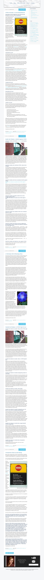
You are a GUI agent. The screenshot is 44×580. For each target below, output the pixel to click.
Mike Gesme (20, 577)
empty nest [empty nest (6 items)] (33, 27)
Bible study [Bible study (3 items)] (35, 22)
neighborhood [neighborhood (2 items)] (31, 33)
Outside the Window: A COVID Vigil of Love (14, 332)
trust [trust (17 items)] (37, 40)
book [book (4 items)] (37, 22)
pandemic (10, 134)
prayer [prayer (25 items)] (31, 36)
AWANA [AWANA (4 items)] (31, 22)
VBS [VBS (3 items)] (30, 41)
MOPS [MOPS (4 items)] (31, 32)
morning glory (7, 325)
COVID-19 (19, 144)
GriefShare (8, 127)
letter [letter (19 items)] (37, 30)
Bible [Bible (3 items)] (33, 22)
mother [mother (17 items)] (33, 32)
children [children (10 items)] (36, 23)
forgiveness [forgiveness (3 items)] (31, 28)
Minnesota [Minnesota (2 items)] (37, 31)
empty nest (24, 556)
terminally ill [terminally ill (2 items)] (35, 40)
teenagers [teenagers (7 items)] (32, 40)
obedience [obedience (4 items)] (34, 33)
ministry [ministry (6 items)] (34, 31)
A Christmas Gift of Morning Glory (13, 257)
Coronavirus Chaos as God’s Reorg (14, 459)
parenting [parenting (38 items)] (36, 35)
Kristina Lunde (22, 3)
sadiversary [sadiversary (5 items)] (35, 36)
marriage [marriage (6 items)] (31, 31)
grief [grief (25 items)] (34, 28)
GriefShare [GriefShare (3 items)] (37, 28)
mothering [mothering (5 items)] (36, 32)
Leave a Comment (22, 9)
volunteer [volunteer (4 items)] (32, 41)
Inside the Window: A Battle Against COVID (14, 141)
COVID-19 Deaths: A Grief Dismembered (15, 13)
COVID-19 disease (16, 48)
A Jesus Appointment (33, 14)
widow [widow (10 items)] (35, 41)
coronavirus (10, 556)
